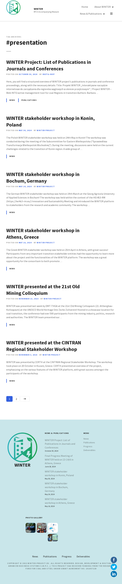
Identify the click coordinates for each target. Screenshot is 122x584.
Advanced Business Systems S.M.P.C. (28, 566)
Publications (29, 100)
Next (25, 399)
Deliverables (89, 450)
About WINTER (94, 10)
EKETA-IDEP (49, 74)
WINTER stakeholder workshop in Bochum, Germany (43, 177)
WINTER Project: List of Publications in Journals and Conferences (48, 65)
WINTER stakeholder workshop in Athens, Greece (60, 500)
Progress (87, 446)
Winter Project (46, 130)
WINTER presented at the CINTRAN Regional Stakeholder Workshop (43, 345)
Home (76, 10)
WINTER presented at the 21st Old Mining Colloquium (43, 289)
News (12, 100)
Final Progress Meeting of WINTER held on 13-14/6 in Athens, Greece (59, 459)
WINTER (38, 8)
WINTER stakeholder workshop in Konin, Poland (59, 473)
